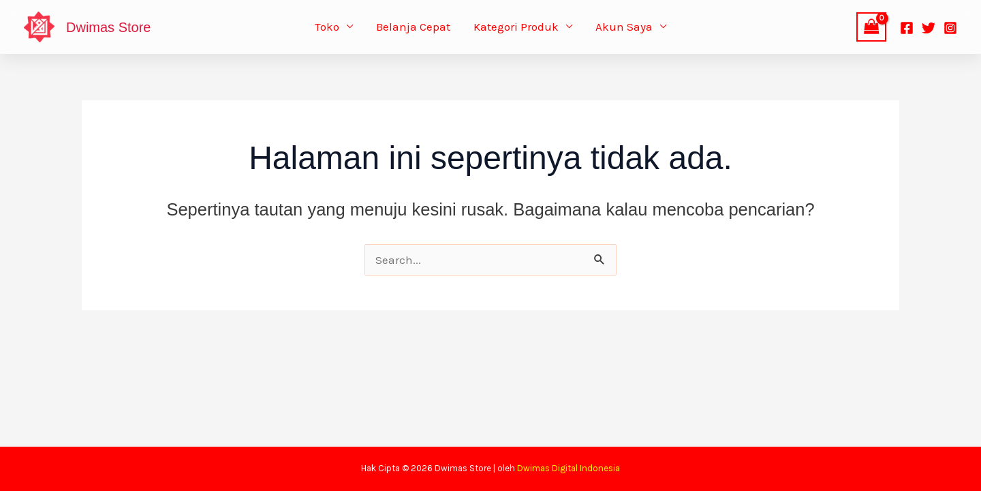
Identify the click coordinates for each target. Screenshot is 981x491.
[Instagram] (950, 28)
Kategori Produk (516, 26)
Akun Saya (624, 26)
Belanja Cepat (413, 26)
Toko (327, 26)
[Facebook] (907, 28)
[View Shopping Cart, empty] (871, 27)
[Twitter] (928, 28)
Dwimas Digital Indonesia (568, 468)
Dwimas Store (108, 27)
